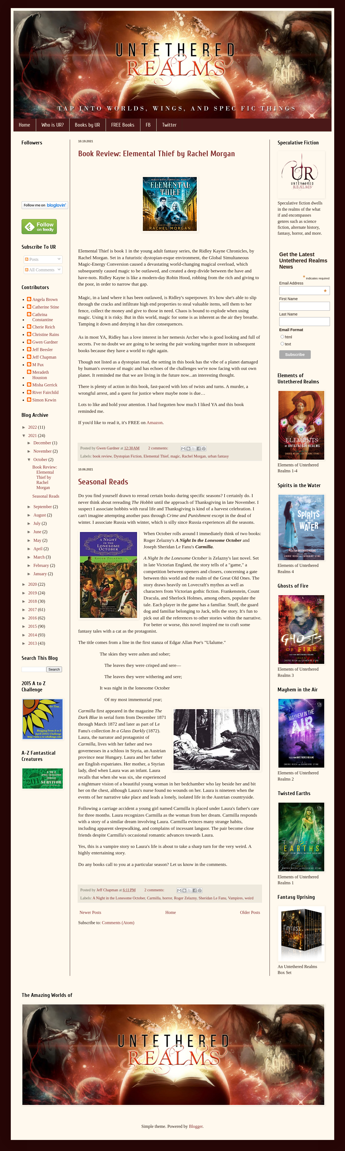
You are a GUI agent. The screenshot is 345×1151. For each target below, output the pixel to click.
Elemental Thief (156, 456)
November (43, 451)
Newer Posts (90, 912)
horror (167, 898)
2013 (33, 643)
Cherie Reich (43, 327)
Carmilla (153, 898)
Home (24, 125)
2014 (33, 635)
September (43, 506)
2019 (33, 593)
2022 (33, 427)
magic (175, 456)
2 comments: (158, 448)
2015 (33, 626)
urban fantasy (218, 456)
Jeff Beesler (42, 349)
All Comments (39, 270)
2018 (33, 601)
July (37, 523)
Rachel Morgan (194, 456)
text (288, 344)
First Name (288, 299)
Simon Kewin (44, 400)
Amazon (155, 422)
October (41, 459)
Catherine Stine (45, 307)
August (40, 515)
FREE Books (122, 125)
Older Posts (250, 912)
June (37, 531)
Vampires (235, 898)
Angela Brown (45, 299)
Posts (32, 259)
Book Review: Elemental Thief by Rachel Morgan (156, 153)
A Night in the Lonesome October (118, 898)
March (39, 557)
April (38, 548)
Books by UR (87, 125)
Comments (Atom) (118, 922)
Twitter (169, 125)
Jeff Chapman (44, 357)
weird (249, 898)
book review (102, 456)
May (37, 540)
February (41, 565)
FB (148, 125)
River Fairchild (45, 392)
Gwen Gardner (45, 342)
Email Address (303, 283)
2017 (33, 609)
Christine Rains (45, 334)
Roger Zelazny (185, 898)
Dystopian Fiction (128, 456)
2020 (33, 584)
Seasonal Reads (103, 482)
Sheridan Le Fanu (212, 898)
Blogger (196, 1126)
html (288, 337)
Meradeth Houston (40, 375)
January (40, 573)
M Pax (38, 364)
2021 (33, 435)
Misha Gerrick (44, 385)
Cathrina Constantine (42, 317)
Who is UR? (53, 125)
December (42, 443)
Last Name (288, 314)
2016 (33, 618)
